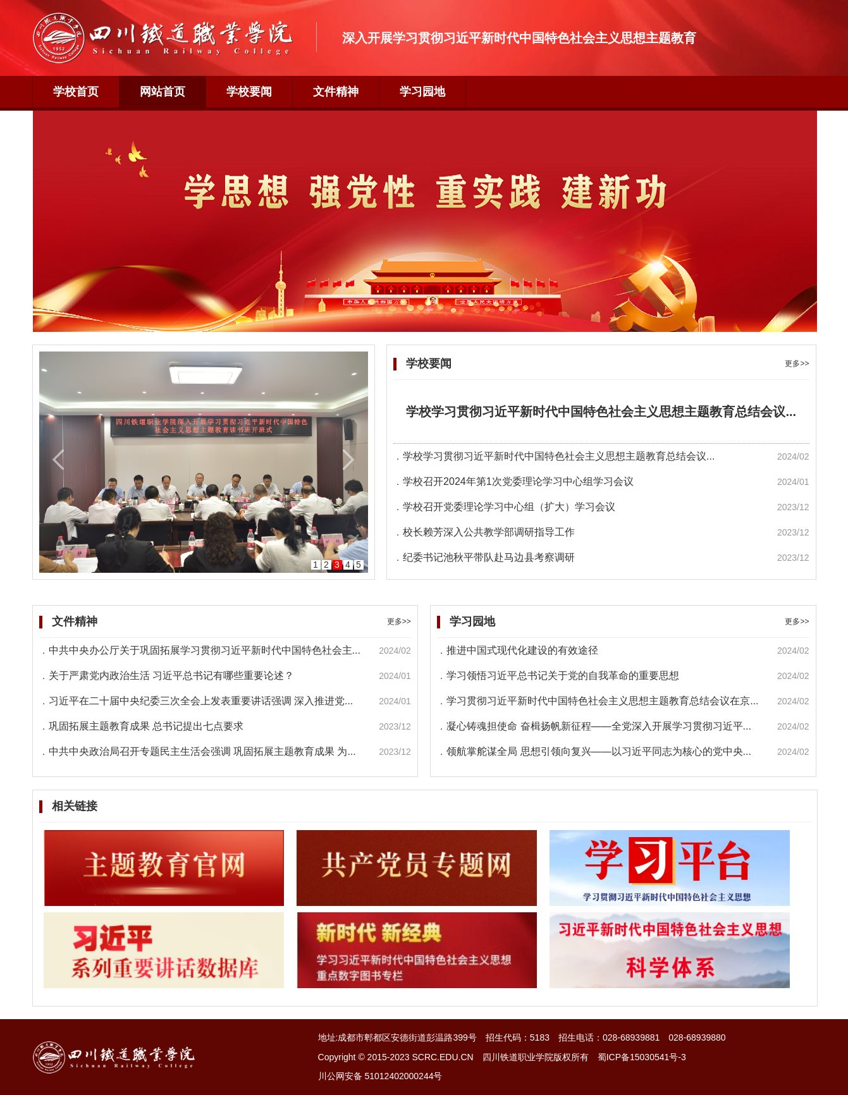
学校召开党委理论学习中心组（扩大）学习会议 (509, 506)
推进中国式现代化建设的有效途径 (522, 650)
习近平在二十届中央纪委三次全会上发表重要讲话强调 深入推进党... (201, 700)
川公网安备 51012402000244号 (380, 1076)
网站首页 (162, 91)
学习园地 (422, 91)
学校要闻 (249, 91)
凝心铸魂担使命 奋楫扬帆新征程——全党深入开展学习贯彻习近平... (598, 726)
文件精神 (336, 91)
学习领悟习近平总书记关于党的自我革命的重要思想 (562, 675)
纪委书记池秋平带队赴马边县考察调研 (489, 557)
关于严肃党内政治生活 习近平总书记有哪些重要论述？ (171, 675)
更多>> (797, 363)
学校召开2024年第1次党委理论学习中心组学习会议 (518, 481)
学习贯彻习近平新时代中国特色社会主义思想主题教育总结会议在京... (602, 700)
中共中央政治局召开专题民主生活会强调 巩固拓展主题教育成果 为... (202, 751)
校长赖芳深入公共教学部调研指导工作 (489, 532)
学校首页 (76, 91)
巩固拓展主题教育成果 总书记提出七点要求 (146, 726)
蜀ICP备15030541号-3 (642, 1057)
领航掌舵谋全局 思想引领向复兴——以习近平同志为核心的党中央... (598, 751)
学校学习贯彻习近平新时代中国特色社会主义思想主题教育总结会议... (601, 412)
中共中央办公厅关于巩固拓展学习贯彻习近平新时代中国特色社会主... (204, 650)
